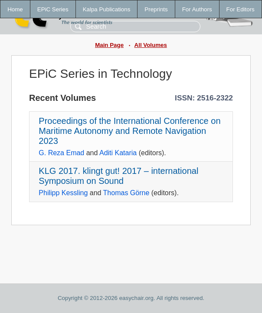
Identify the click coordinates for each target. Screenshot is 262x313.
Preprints (155, 9)
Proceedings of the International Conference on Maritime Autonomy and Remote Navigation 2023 (129, 131)
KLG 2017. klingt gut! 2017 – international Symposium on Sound (118, 176)
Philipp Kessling (63, 192)
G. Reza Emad (61, 152)
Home (15, 9)
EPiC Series (53, 9)
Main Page (109, 45)
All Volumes (150, 45)
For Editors (240, 9)
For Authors (197, 9)
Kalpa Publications (107, 9)
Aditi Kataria (118, 152)
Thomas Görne (126, 192)
